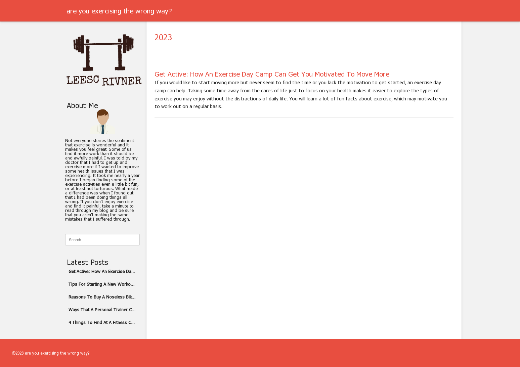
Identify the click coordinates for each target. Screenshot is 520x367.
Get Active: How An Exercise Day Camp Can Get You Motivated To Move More (104, 271)
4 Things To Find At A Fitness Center (104, 322)
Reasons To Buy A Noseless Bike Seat (104, 297)
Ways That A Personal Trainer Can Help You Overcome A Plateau (104, 309)
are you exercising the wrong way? (119, 11)
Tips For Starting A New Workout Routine (104, 284)
